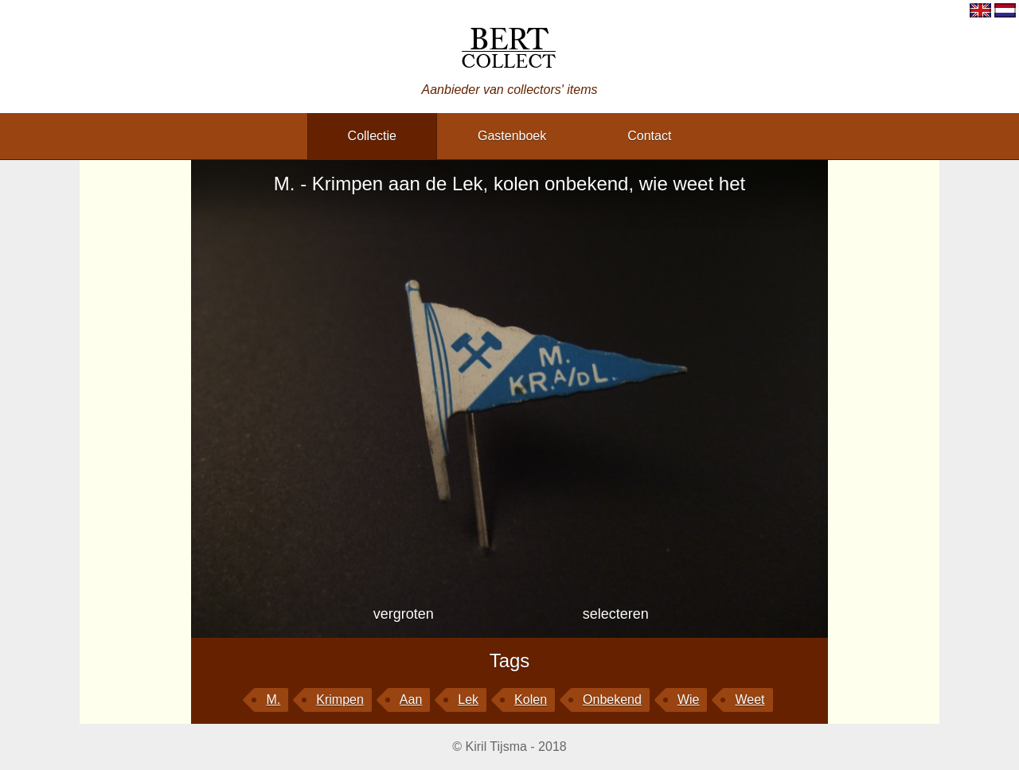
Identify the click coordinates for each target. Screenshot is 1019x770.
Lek (468, 699)
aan (411, 699)
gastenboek (512, 136)
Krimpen (340, 699)
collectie (372, 136)
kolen (530, 699)
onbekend (612, 699)
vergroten (403, 614)
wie (688, 699)
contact (649, 136)
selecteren (616, 614)
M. (273, 699)
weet (749, 699)
